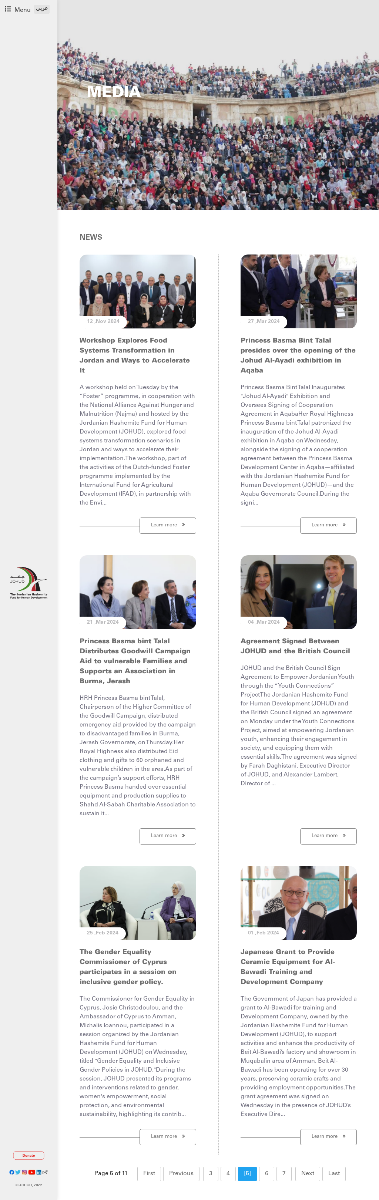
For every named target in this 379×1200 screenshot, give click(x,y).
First (149, 1174)
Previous (181, 1174)
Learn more (168, 525)
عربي (42, 8)
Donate (29, 1155)
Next (307, 1174)
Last (334, 1174)
